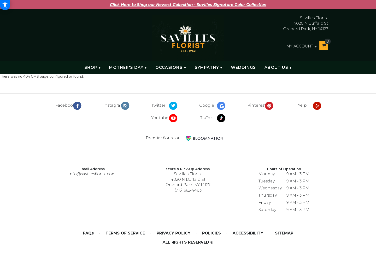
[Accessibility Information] (5, 5)
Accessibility (248, 233)
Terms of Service (125, 233)
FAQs (88, 233)
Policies (211, 233)
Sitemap (284, 233)
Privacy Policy (173, 233)
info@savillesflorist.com (92, 174)
